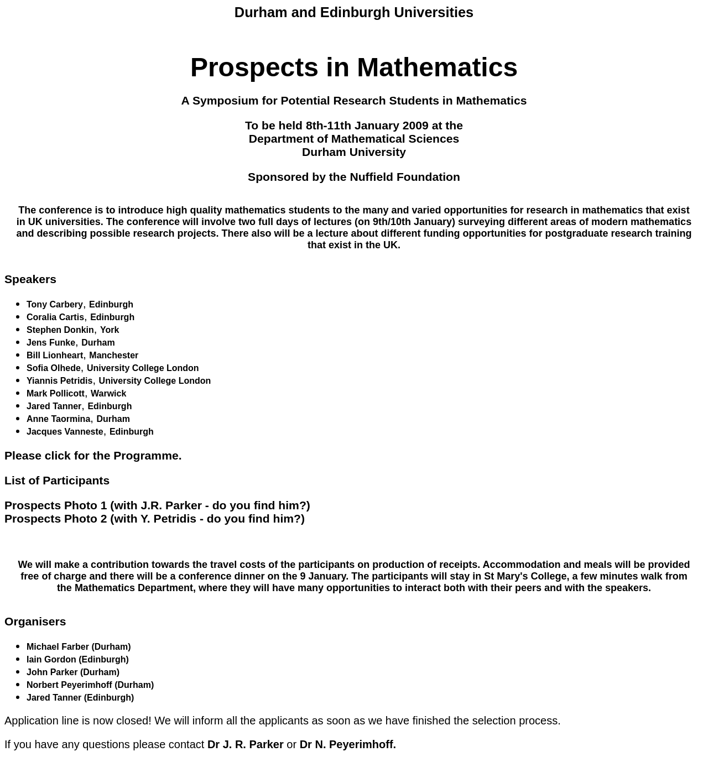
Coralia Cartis (55, 317)
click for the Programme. (113, 455)
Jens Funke (51, 342)
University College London (143, 368)
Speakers (30, 279)
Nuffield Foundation (405, 176)
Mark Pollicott (56, 393)
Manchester (113, 355)
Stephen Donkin (60, 330)
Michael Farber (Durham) (79, 646)
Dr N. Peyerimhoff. (348, 744)
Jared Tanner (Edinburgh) (80, 697)
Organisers (35, 621)
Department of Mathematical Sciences (354, 138)
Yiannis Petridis (59, 380)
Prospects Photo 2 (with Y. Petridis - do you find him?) (154, 518)
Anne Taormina (58, 419)
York (109, 330)
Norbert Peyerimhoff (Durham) (90, 685)
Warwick (108, 393)
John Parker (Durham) (73, 672)
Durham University (354, 151)
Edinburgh (111, 304)
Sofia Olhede (54, 368)
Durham (97, 342)
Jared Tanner (54, 406)
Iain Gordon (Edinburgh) (78, 659)
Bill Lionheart (55, 355)
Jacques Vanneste (65, 431)
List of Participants (57, 480)
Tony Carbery (55, 304)
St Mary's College (525, 576)
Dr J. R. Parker (245, 744)
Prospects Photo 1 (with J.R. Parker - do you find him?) (157, 505)
